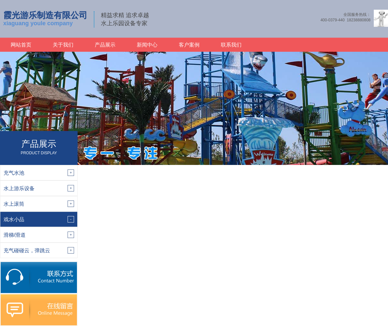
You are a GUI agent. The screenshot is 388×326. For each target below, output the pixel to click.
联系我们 (231, 45)
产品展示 (105, 45)
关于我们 (63, 45)
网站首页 (21, 45)
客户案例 (189, 45)
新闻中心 (147, 45)
